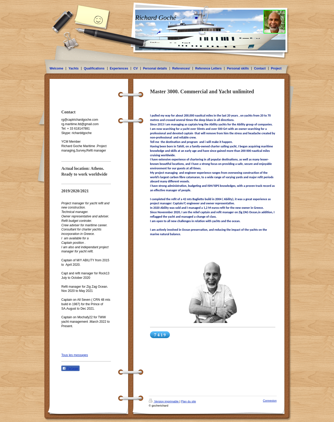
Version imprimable (164, 401)
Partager (70, 368)
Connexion (270, 400)
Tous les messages (74, 355)
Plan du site (188, 401)
